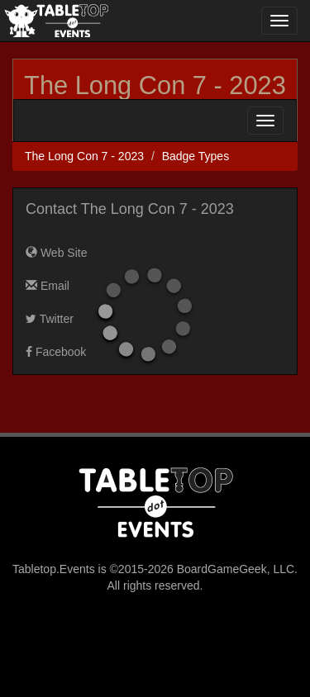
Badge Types (195, 156)
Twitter (50, 318)
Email (47, 285)
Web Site (56, 252)
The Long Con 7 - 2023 (155, 85)
